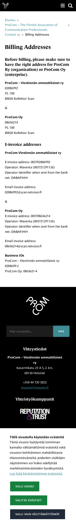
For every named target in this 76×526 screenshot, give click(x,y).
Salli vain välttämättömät (37, 514)
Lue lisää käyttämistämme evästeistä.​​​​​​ (36, 473)
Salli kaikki (24, 486)
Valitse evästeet (28, 500)
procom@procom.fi (34, 387)
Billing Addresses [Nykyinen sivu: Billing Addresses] (37, 34)
